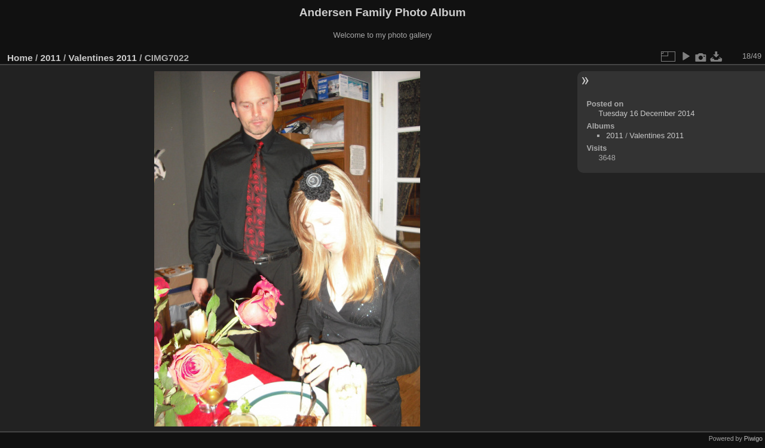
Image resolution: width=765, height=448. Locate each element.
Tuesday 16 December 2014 (646, 113)
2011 (51, 58)
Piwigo (753, 438)
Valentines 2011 (102, 58)
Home (20, 58)
